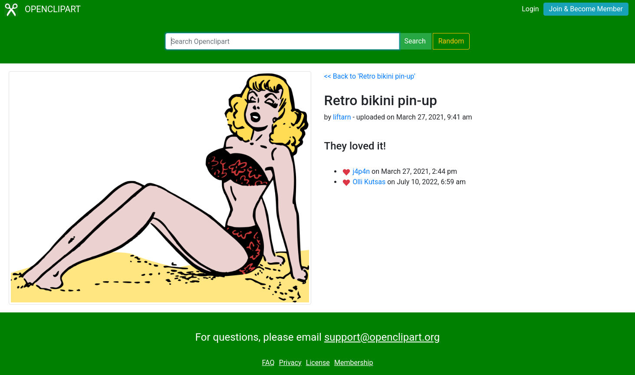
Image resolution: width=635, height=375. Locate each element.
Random (451, 41)
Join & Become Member (586, 9)
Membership (353, 362)
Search (415, 41)
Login (530, 9)
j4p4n (362, 171)
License (318, 362)
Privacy (290, 362)
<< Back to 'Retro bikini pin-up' (369, 76)
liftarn (342, 117)
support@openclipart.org (382, 337)
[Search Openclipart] (282, 41)
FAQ (268, 362)
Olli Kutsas (369, 182)
